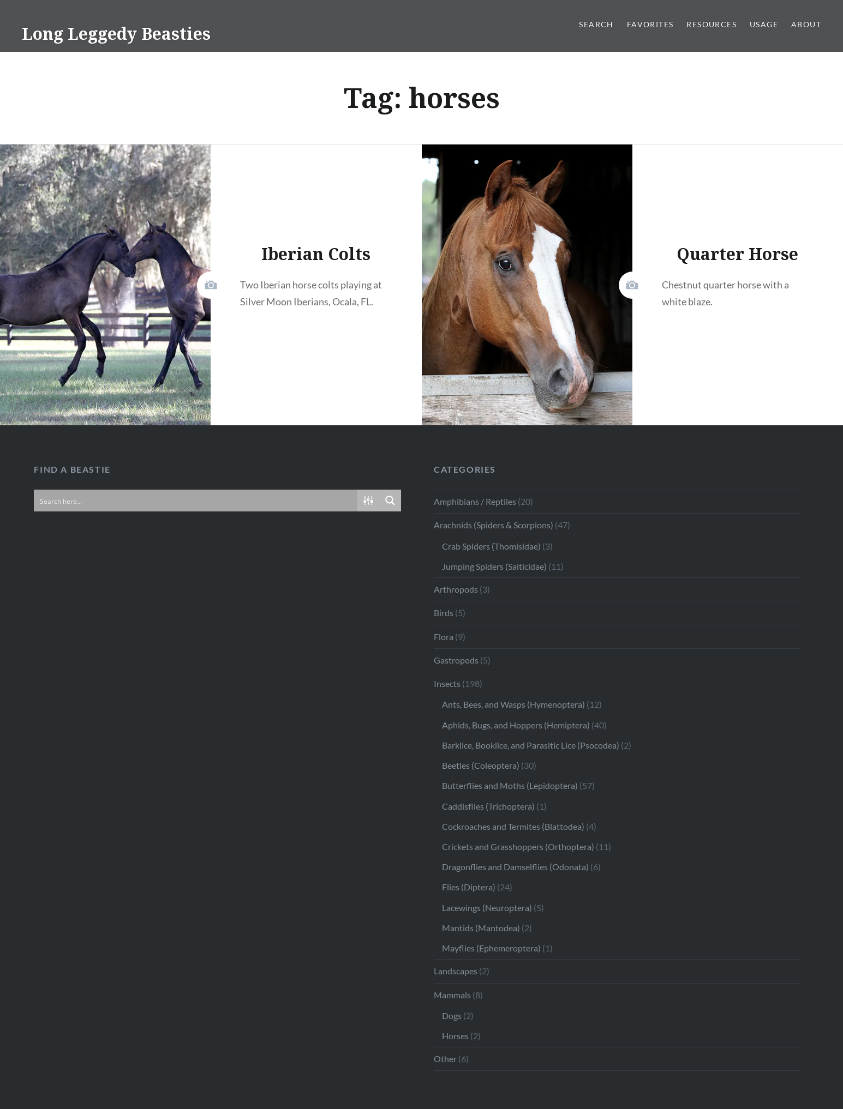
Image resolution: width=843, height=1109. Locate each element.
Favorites (650, 24)
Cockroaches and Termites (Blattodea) (513, 826)
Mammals (452, 995)
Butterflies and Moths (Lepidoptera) (510, 785)
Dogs (452, 1015)
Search (596, 24)
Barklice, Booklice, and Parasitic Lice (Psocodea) (530, 745)
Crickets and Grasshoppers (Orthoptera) (518, 846)
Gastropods (456, 660)
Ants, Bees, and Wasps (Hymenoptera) (513, 704)
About (806, 24)
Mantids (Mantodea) (481, 928)
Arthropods (456, 589)
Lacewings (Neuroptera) (487, 907)
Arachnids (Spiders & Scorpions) (493, 525)
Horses (455, 1035)
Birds (443, 612)
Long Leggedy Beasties (116, 33)
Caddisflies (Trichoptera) (488, 806)
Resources (711, 24)
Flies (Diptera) (468, 887)
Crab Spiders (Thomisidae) (491, 546)
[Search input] (196, 500)
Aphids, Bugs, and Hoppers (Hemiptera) (516, 725)
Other (445, 1058)
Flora (443, 636)
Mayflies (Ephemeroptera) (491, 948)
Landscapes (455, 971)
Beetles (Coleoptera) (480, 765)
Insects (447, 683)
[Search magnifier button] (390, 500)
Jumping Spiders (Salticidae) (494, 566)
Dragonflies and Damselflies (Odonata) (515, 866)
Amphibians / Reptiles (475, 501)
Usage (764, 24)
